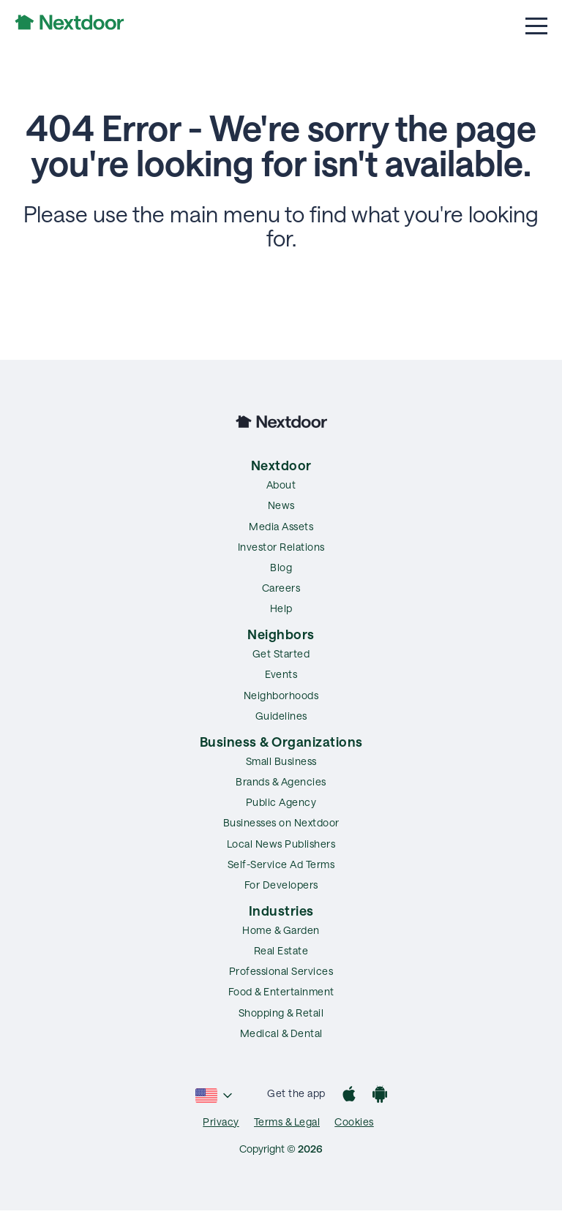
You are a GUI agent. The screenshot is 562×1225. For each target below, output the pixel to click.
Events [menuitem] (281, 674)
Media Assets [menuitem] (281, 526)
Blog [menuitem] (281, 567)
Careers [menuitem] (281, 587)
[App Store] (349, 1096)
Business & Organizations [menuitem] (281, 742)
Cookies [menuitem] (354, 1121)
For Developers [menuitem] (281, 884)
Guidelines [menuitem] (281, 715)
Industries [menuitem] (281, 910)
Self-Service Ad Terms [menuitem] (281, 864)
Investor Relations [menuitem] (281, 546)
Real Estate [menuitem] (281, 950)
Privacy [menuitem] (221, 1121)
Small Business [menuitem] (281, 761)
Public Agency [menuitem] (281, 802)
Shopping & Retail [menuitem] (281, 1012)
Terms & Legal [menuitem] (287, 1121)
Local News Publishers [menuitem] (281, 843)
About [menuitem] (281, 484)
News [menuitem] (281, 505)
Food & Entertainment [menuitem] (281, 991)
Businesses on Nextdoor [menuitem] (281, 822)
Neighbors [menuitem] (281, 634)
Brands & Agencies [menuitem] (281, 781)
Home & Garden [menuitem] (281, 930)
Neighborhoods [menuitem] (281, 695)
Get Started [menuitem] (281, 653)
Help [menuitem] (281, 608)
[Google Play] (379, 1096)
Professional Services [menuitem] (281, 971)
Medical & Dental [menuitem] (281, 1033)
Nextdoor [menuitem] (281, 465)
